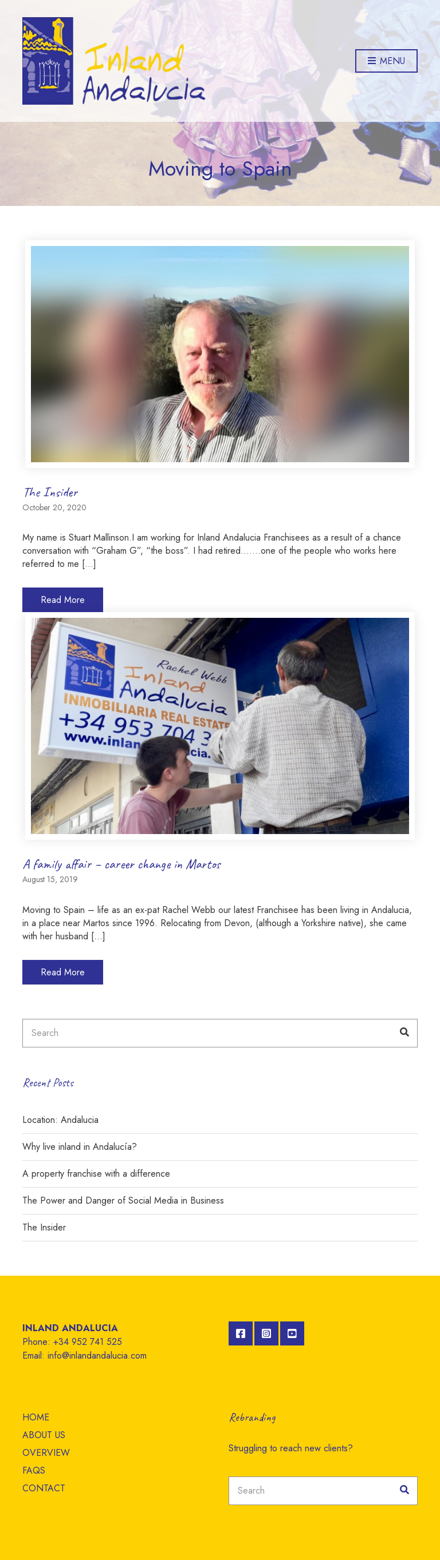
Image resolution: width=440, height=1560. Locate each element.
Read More (63, 599)
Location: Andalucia (60, 1119)
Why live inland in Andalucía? (79, 1146)
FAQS (33, 1470)
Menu (386, 61)
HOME (35, 1417)
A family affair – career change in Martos (121, 863)
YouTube (292, 1333)
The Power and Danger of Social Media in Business (123, 1200)
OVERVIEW (46, 1452)
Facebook (241, 1333)
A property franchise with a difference (96, 1173)
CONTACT (43, 1488)
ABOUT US (43, 1435)
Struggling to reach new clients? (291, 1448)
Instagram (266, 1333)
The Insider (49, 492)
